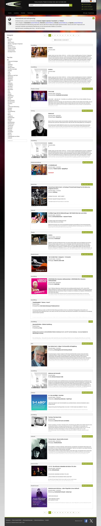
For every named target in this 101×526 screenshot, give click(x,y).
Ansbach (10, 138)
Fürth (9, 92)
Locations (16, 13)
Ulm (9, 105)
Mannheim (10, 89)
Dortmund (10, 97)
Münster (10, 109)
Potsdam (10, 103)
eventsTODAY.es (78, 22)
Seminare (10, 45)
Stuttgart (10, 66)
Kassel (9, 98)
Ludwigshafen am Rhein (14, 136)
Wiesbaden (10, 77)
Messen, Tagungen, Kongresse (15, 43)
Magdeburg (10, 95)
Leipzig (9, 120)
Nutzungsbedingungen (28, 520)
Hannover (10, 88)
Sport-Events (11, 42)
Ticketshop (30, 13)
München (10, 128)
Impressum (8, 520)
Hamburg (10, 64)
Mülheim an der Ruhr (13, 75)
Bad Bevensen (11, 102)
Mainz (9, 114)
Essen (9, 73)
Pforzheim (10, 127)
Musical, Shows (11, 47)
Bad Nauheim (11, 117)
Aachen (9, 133)
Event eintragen (86, 4)
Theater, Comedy (12, 48)
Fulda (9, 81)
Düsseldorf (10, 131)
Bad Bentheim (11, 122)
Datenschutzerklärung (39, 520)
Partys (9, 40)
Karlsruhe (10, 83)
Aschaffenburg (11, 111)
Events (9, 13)
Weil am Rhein (11, 67)
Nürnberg (10, 86)
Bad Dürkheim (11, 100)
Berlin (9, 63)
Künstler (23, 13)
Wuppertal (10, 80)
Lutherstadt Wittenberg (13, 106)
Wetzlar (9, 94)
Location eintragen (87, 6)
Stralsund (10, 78)
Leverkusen (10, 125)
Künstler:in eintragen (87, 9)
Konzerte (10, 39)
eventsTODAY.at (49, 22)
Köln (9, 91)
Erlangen (10, 108)
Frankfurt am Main (12, 69)
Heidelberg (10, 84)
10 (73, 35)
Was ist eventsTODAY (16, 520)
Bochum (10, 134)
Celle (9, 72)
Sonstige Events (12, 51)
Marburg (10, 119)
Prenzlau (10, 130)
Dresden (10, 70)
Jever (9, 113)
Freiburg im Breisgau (13, 61)
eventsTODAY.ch (63, 22)
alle (8, 37)
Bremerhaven (11, 124)
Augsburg (10, 116)
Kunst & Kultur (11, 50)
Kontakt (47, 520)
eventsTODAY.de (35, 22)
